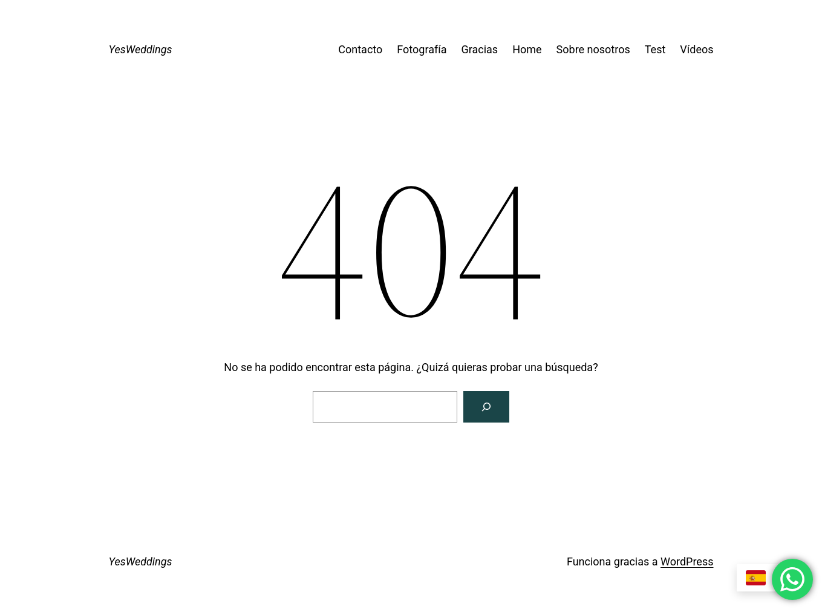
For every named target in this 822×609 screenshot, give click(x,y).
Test (655, 49)
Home (526, 49)
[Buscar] (486, 407)
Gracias (479, 49)
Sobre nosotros (593, 49)
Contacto (360, 49)
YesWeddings (140, 49)
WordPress (687, 561)
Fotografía (421, 49)
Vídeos (696, 49)
